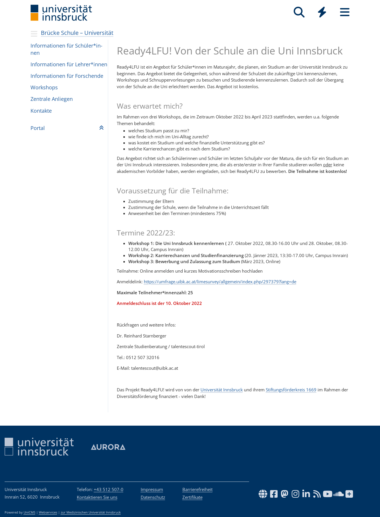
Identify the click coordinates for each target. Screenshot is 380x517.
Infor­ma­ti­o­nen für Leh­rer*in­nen (68, 64)
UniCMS (29, 512)
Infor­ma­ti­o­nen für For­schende (66, 75)
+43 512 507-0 (108, 489)
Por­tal (37, 127)
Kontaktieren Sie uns (97, 497)
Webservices (48, 512)
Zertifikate (192, 497)
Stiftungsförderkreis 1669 (291, 390)
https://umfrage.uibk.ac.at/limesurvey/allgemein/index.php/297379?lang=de (220, 281)
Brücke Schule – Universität (77, 33)
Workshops (44, 87)
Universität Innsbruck (221, 390)
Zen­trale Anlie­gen (51, 98)
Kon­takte (41, 110)
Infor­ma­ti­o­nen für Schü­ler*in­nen (66, 49)
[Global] (322, 12)
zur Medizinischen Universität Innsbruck (91, 512)
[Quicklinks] (322, 12)
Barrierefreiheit (197, 489)
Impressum (152, 489)
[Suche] (299, 12)
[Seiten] (344, 12)
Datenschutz (153, 497)
